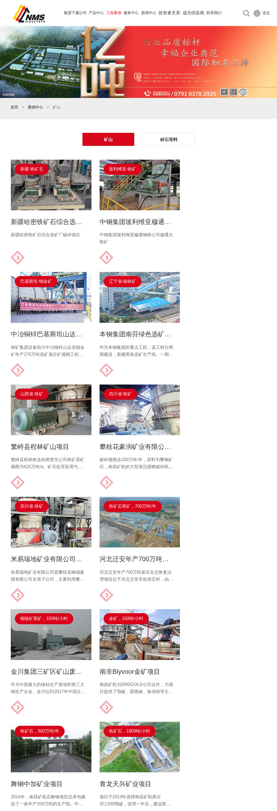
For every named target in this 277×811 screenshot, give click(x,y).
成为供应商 (193, 12)
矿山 (109, 139)
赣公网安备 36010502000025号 (196, 805)
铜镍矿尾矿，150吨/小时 (219, 392)
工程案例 (113, 12)
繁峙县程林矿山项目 (128, 332)
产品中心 (96, 12)
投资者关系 (169, 12)
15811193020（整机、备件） (71, 757)
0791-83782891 (58, 752)
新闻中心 (148, 12)
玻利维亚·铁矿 (121, 168)
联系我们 (214, 12)
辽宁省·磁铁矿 (34, 280)
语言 (262, 12)
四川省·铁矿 (207, 280)
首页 (14, 107)
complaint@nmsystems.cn (64, 773)
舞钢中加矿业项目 (125, 556)
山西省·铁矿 (119, 280)
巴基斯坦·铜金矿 (211, 168)
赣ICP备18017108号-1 (150, 805)
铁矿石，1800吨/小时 (216, 504)
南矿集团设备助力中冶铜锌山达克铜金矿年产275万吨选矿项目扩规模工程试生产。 (223, 241)
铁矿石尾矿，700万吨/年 (132, 392)
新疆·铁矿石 (32, 168)
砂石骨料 (168, 139)
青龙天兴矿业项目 (212, 556)
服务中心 (131, 12)
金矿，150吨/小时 (38, 504)
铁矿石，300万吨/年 (127, 504)
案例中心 (35, 107)
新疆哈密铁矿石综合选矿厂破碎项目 (45, 234)
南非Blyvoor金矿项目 (41, 556)
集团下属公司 (75, 12)
